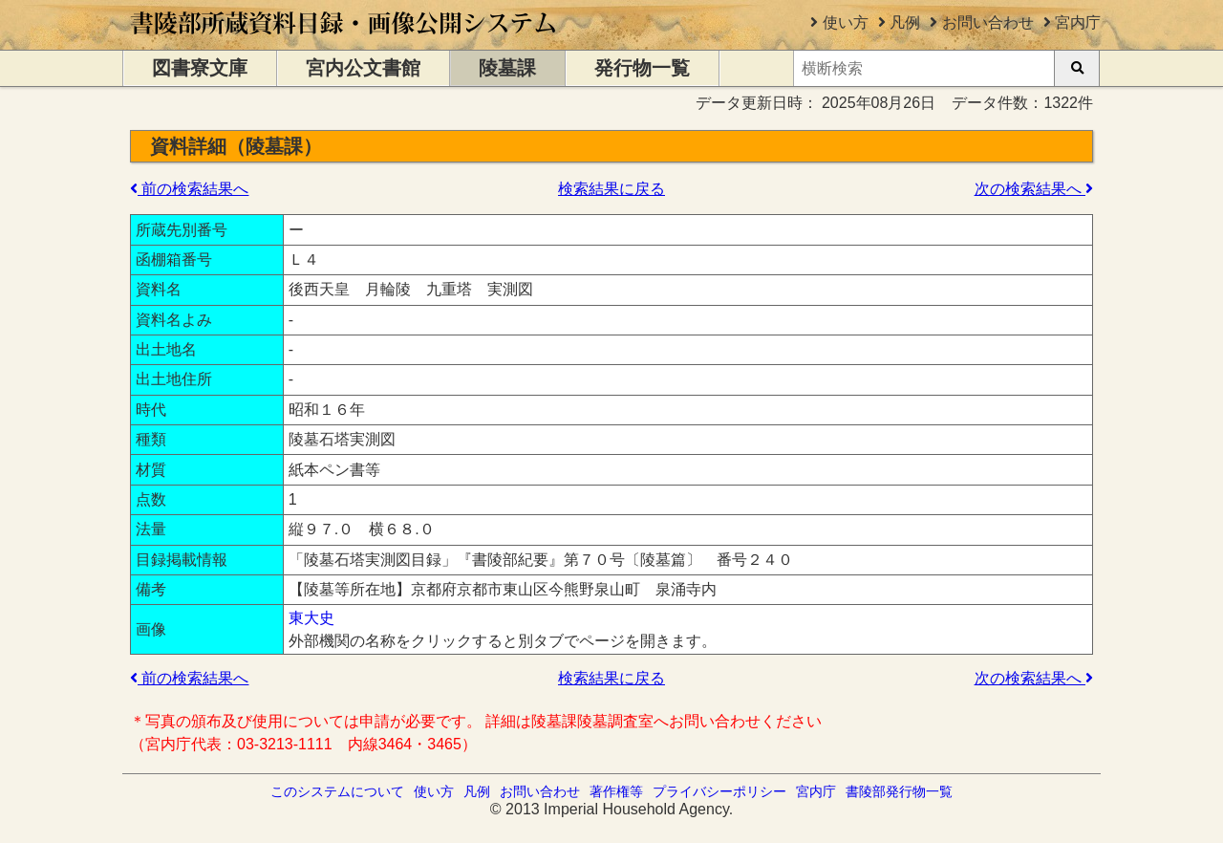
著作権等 (616, 791)
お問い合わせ (988, 22)
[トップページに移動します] (344, 40)
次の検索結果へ (1034, 189)
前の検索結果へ (189, 189)
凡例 (905, 22)
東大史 (311, 618)
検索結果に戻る (611, 189)
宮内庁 (1078, 22)
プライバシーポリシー (719, 791)
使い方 (846, 22)
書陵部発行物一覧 (899, 791)
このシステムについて (337, 791)
